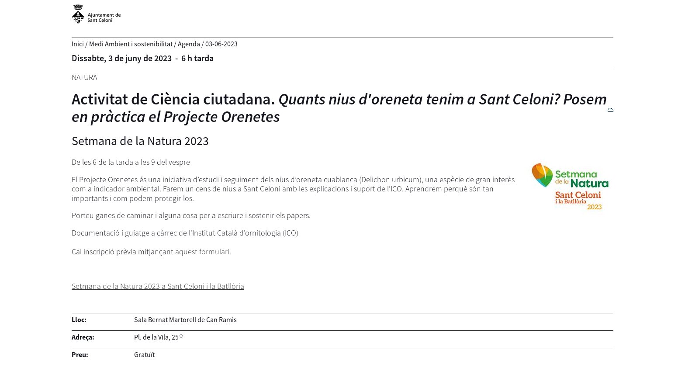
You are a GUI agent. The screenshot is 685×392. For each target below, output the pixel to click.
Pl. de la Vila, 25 (156, 337)
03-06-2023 (221, 43)
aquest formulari (202, 251)
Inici (78, 43)
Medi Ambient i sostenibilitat (131, 43)
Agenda (189, 43)
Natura (84, 77)
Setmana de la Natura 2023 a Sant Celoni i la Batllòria (158, 286)
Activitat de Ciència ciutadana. (339, 107)
